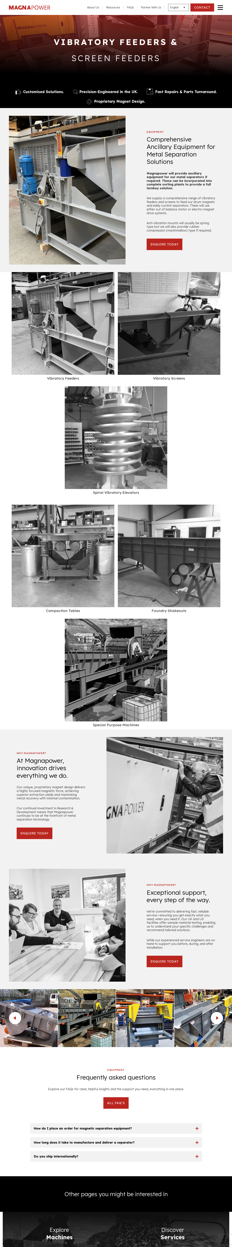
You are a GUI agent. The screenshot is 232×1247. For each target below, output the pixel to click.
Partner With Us (151, 7)
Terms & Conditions (23, 1173)
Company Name (148, 1030)
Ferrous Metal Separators (203, 1173)
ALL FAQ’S (116, 811)
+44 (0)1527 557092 (47, 1057)
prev (15, 726)
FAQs (130, 7)
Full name (111, 1028)
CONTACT (202, 7)
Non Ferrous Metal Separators (199, 1180)
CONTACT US (116, 1203)
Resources (113, 7)
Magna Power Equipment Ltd (31, 7)
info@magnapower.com (44, 1070)
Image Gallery (212, 1202)
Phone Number (186, 1030)
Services (216, 1187)
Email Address (115, 1050)
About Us (93, 7)
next (217, 726)
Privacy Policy (20, 1180)
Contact (217, 1209)
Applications (213, 1194)
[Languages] (178, 7)
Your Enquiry (106, 1068)
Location (170, 1050)
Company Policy (21, 1187)
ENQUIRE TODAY (166, 244)
